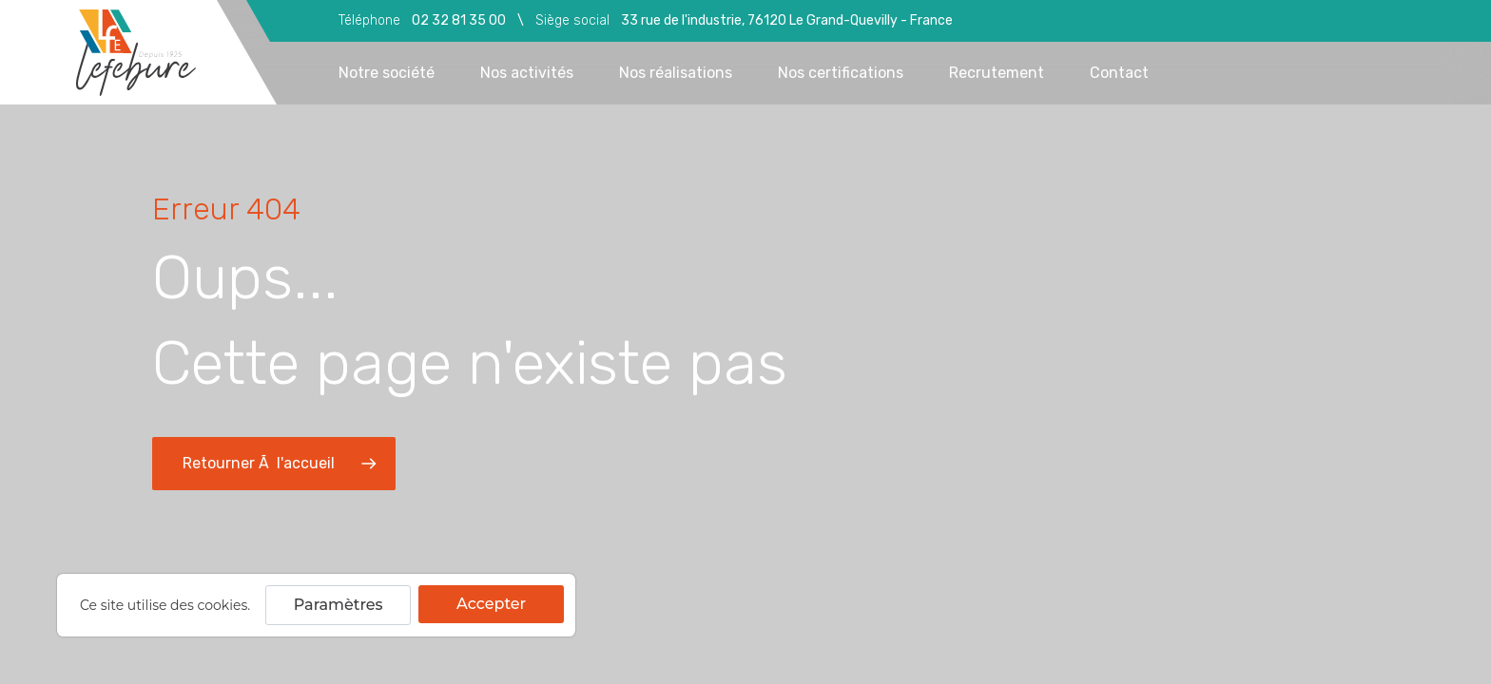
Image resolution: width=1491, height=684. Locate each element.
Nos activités (526, 73)
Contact (1119, 73)
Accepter (491, 604)
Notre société (387, 73)
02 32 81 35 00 (459, 20)
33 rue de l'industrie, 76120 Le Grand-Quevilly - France (787, 20)
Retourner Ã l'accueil (281, 463)
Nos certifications (840, 73)
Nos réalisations (675, 73)
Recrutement (996, 73)
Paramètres (338, 605)
